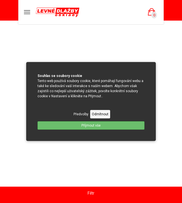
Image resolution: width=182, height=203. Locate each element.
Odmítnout (100, 114)
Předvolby (81, 114)
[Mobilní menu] (27, 12)
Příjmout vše (91, 125)
